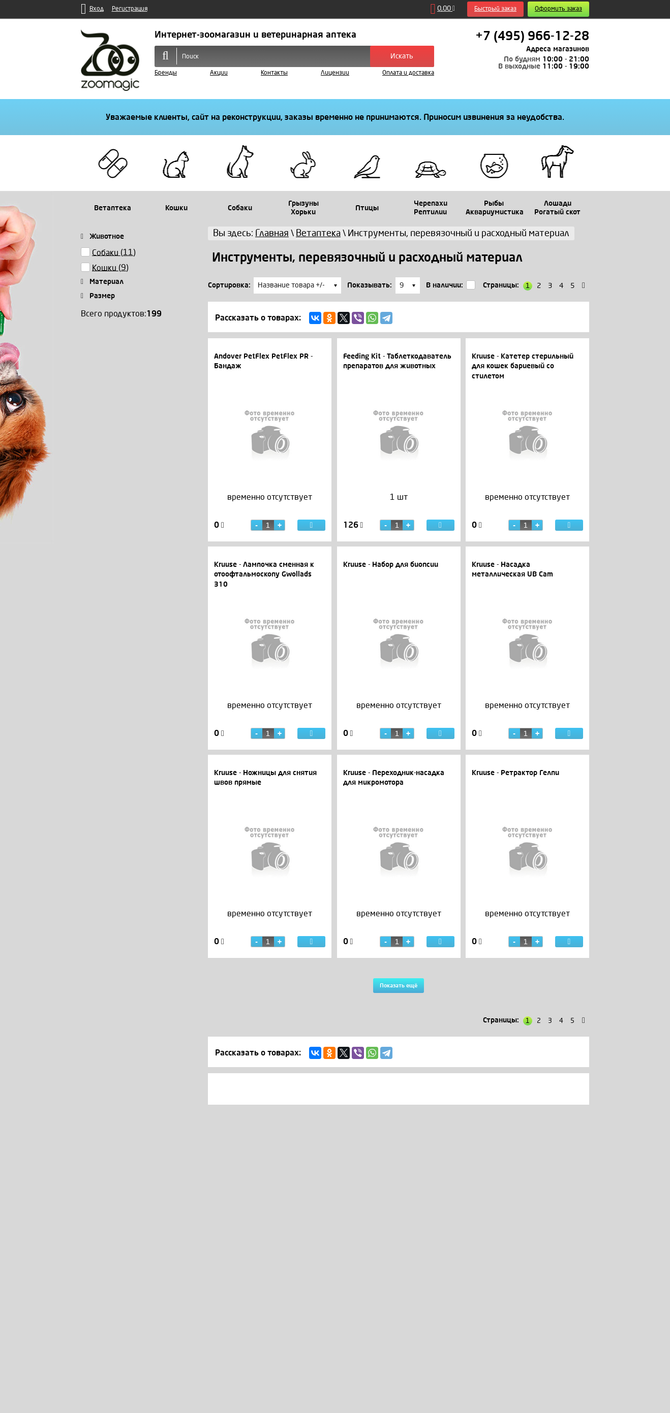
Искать (401, 56)
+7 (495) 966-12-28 (532, 36)
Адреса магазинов (557, 49)
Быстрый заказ (495, 9)
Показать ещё (398, 986)
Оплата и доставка (408, 73)
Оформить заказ (558, 9)
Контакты (274, 73)
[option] (269, 507)
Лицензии (335, 73)
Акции (219, 73)
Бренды (166, 73)
